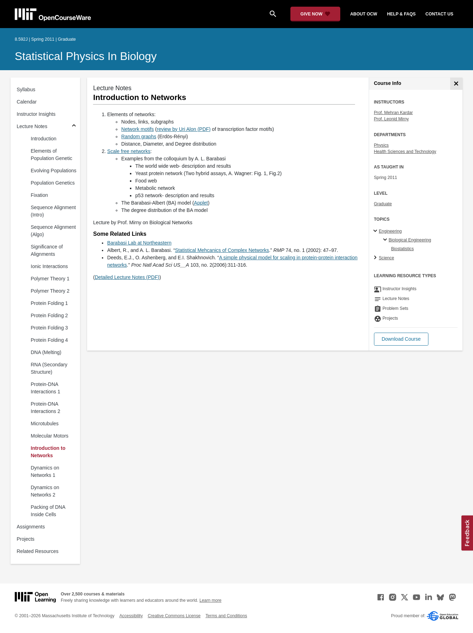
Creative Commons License (174, 615)
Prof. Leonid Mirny (391, 118)
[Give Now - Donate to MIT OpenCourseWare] (315, 14)
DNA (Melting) (46, 352)
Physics (381, 145)
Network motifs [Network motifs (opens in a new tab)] (137, 129)
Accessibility (131, 615)
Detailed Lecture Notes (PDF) (127, 277)
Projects (26, 539)
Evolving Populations (54, 170)
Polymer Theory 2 (50, 291)
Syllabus (26, 89)
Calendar (27, 102)
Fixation (39, 195)
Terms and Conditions (226, 615)
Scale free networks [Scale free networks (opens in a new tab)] (128, 151)
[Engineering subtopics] (376, 231)
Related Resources (38, 551)
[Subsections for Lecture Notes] (74, 126)
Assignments (31, 526)
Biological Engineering (410, 240)
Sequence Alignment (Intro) (53, 211)
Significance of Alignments (47, 250)
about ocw (363, 14)
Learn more (210, 600)
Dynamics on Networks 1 (45, 471)
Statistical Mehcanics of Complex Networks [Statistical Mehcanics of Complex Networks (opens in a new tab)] (222, 250)
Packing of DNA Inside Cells (48, 510)
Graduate (383, 203)
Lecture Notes (32, 126)
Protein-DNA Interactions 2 (45, 407)
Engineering (390, 231)
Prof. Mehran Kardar (393, 112)
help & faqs (401, 14)
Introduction (44, 138)
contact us (439, 14)
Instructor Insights (36, 114)
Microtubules (45, 423)
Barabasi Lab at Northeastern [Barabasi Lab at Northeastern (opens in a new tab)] (139, 243)
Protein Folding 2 (49, 315)
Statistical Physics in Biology (86, 56)
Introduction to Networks (48, 451)
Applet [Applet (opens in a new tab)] (201, 203)
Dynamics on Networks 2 (45, 491)
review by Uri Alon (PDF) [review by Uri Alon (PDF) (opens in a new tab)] (183, 129)
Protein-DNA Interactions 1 (45, 387)
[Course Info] (456, 84)
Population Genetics (53, 183)
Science (386, 257)
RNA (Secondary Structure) (49, 368)
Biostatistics (402, 248)
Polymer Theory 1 (50, 278)
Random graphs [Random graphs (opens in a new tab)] (138, 136)
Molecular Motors (49, 436)
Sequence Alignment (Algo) (53, 230)
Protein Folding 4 (49, 340)
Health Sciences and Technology (405, 151)
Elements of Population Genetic (51, 154)
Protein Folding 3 (49, 328)
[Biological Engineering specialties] (386, 240)
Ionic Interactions (49, 266)
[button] (401, 339)
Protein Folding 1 (49, 303)
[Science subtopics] (376, 257)
